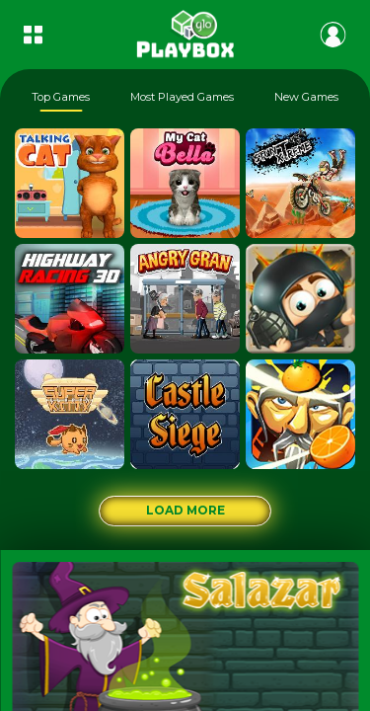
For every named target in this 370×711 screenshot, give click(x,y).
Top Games (61, 97)
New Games (306, 97)
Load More (185, 510)
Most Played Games (182, 97)
